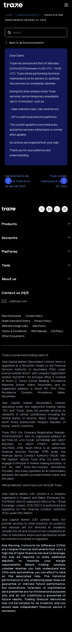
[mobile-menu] (66, 5)
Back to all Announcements (24, 42)
